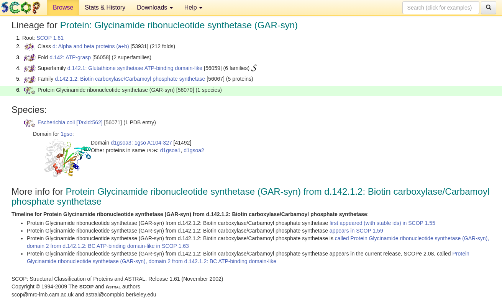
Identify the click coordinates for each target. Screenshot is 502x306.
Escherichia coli (56, 122)
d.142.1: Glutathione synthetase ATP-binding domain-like (134, 68)
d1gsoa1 (170, 150)
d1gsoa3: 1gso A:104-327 (141, 143)
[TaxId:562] (89, 122)
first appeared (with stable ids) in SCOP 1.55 (382, 223)
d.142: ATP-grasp (70, 57)
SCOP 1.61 (50, 38)
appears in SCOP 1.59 (356, 231)
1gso (66, 134)
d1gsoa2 (194, 150)
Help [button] (193, 7)
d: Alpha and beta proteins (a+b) (90, 46)
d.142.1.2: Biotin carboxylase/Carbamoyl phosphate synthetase (130, 79)
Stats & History (105, 7)
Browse (63, 7)
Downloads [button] (155, 7)
